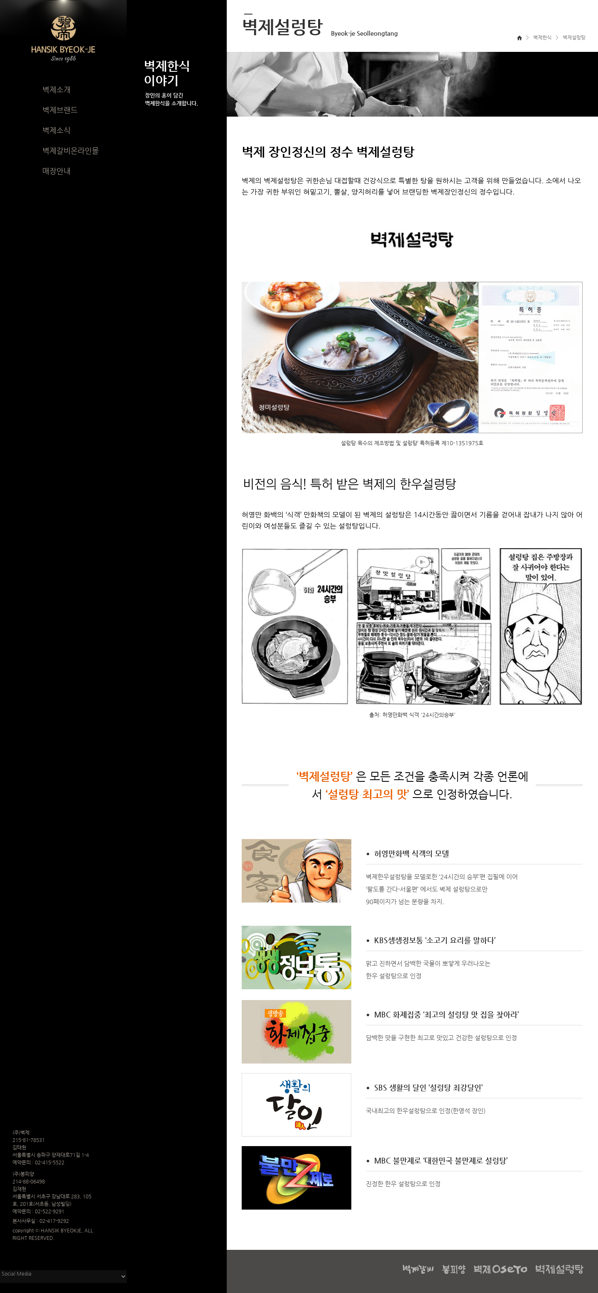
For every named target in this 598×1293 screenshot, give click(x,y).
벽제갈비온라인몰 (70, 150)
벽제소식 (56, 130)
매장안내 (56, 170)
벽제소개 (56, 89)
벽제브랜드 (60, 109)
